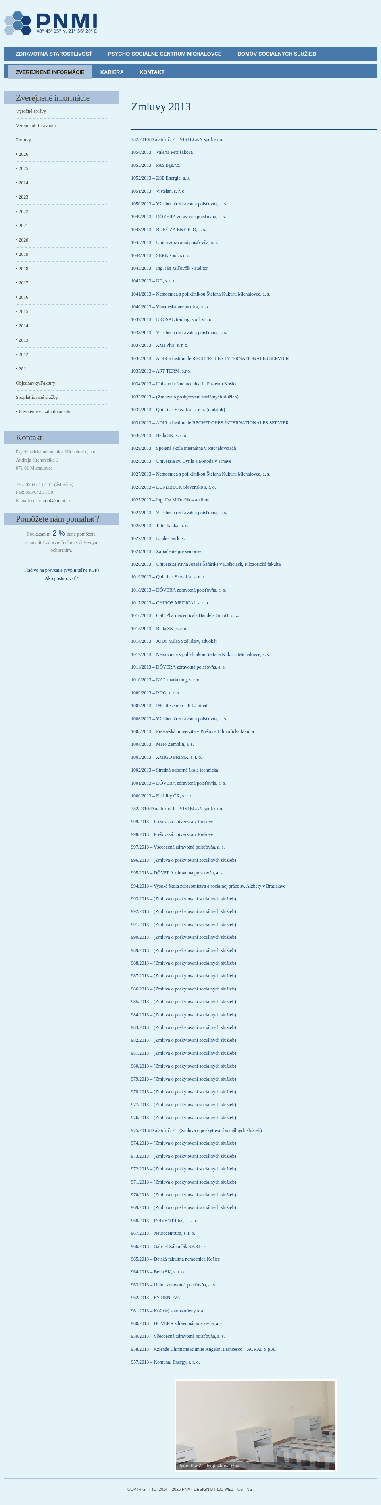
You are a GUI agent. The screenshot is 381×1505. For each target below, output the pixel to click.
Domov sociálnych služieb (276, 54)
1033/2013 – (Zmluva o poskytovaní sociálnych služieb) (185, 397)
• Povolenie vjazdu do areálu (43, 411)
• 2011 (22, 368)
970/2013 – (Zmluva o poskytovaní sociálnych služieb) (183, 1194)
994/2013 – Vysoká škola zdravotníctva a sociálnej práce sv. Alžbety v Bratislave (208, 886)
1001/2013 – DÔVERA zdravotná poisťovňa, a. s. (178, 783)
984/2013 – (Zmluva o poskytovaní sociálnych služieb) (183, 1015)
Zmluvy (23, 140)
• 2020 (22, 240)
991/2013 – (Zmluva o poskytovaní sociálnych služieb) (183, 924)
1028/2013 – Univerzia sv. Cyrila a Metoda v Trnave (181, 461)
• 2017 (22, 283)
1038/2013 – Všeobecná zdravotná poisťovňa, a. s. (179, 332)
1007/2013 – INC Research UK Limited (169, 705)
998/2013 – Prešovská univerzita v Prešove (172, 834)
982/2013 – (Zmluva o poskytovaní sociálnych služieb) (183, 1040)
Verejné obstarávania (36, 125)
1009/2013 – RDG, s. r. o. (155, 693)
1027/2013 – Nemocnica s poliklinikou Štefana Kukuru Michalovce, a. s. (200, 474)
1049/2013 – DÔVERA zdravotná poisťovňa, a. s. (178, 216)
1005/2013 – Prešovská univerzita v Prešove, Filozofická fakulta (192, 731)
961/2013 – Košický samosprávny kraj (167, 1310)
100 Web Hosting (235, 1489)
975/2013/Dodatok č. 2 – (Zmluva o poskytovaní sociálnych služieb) (196, 1130)
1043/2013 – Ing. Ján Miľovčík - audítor (169, 268)
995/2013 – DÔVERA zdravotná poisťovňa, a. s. (177, 873)
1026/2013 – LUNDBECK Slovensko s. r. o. (173, 487)
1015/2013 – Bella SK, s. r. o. (159, 628)
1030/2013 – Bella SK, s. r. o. (159, 435)
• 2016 (22, 297)
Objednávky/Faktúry (35, 383)
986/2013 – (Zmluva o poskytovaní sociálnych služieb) (183, 989)
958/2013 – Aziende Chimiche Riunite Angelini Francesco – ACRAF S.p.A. (203, 1349)
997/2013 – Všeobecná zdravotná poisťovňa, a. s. (178, 847)
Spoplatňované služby (37, 397)
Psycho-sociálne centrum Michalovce (164, 54)
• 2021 (22, 225)
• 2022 (22, 211)
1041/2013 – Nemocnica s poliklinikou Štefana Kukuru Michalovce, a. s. (200, 294)
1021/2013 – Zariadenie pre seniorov (166, 551)
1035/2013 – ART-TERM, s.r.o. (161, 371)
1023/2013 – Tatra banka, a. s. (159, 525)
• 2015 (22, 311)
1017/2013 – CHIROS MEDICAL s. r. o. (170, 602)
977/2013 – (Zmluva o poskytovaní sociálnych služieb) (183, 1104)
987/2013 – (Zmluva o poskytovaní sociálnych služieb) (183, 976)
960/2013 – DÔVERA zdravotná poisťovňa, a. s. (177, 1323)
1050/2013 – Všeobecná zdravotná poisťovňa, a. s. (179, 204)
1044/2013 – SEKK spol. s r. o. (160, 255)
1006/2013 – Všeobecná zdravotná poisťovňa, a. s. (179, 719)
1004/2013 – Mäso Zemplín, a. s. (162, 744)
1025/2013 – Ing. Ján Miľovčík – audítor (170, 500)
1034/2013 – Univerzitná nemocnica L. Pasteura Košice (184, 384)
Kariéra (112, 72)
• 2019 (22, 254)
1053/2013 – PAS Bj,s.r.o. (156, 165)
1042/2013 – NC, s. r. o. (154, 281)
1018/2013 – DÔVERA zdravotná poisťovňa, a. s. (178, 590)
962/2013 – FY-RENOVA (155, 1297)
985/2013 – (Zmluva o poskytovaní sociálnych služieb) (183, 1001)
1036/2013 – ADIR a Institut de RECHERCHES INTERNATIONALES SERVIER (210, 358)
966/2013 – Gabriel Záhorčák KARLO (168, 1246)
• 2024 (22, 183)
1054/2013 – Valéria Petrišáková (162, 152)
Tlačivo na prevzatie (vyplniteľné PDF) (61, 570)
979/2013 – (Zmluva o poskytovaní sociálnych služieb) (183, 1079)
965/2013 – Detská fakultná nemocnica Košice (175, 1259)
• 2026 (22, 154)
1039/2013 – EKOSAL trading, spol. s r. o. (171, 319)
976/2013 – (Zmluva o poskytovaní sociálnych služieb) (183, 1117)
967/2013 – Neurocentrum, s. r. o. (163, 1233)
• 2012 (22, 354)
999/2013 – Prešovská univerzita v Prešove (172, 821)
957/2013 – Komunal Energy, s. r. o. (165, 1362)
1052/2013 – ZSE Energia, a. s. (160, 178)
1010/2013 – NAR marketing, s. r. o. (165, 680)
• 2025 (22, 168)
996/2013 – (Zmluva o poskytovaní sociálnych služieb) (183, 860)
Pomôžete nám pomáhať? (57, 519)
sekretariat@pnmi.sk (51, 500)
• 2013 (22, 340)
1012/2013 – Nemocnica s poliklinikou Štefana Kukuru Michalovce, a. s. (200, 654)
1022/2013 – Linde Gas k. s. (158, 538)
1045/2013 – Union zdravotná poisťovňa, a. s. (174, 242)
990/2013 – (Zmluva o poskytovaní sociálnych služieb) (183, 937)
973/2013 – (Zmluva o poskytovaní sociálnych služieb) (183, 1156)
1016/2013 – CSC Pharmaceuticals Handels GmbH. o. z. (185, 615)
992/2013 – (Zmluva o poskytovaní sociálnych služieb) (183, 911)
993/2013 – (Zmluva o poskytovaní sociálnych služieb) (183, 898)
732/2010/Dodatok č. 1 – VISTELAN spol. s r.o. (177, 808)
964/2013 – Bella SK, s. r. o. (158, 1272)
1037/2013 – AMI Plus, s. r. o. (160, 345)
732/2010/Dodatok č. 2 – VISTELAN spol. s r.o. (177, 139)
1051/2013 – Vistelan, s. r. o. (158, 191)
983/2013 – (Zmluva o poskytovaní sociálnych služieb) (183, 1027)
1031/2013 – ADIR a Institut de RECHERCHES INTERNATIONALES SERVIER (210, 423)
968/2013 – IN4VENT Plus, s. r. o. (164, 1220)
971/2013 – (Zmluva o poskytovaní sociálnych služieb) (183, 1182)
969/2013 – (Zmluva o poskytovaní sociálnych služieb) (183, 1207)
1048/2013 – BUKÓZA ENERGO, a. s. (168, 229)
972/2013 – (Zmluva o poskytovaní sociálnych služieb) (183, 1169)
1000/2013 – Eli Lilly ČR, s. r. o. (162, 796)
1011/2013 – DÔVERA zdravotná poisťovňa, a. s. (178, 667)
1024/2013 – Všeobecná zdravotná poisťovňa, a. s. (179, 512)
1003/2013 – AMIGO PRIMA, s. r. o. (166, 757)
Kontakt (152, 72)
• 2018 (22, 268)
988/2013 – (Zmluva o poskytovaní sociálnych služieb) (183, 963)
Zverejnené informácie (50, 72)
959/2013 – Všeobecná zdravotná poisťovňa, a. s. (178, 1336)
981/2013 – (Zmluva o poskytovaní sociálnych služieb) (183, 1053)
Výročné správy (31, 111)
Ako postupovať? (61, 578)
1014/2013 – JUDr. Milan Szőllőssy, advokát (174, 641)
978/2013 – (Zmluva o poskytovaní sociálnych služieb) (183, 1092)
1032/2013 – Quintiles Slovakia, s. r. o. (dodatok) (178, 409)
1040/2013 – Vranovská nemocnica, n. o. (170, 307)
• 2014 (22, 326)
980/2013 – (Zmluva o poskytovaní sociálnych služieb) (183, 1066)
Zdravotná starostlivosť (54, 54)
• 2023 (22, 197)
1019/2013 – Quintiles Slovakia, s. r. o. (168, 577)
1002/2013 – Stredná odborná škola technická (174, 770)
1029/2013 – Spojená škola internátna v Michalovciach (183, 448)
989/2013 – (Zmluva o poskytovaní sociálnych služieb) (183, 950)
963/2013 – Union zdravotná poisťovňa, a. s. (173, 1285)
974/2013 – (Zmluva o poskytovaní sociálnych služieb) (183, 1143)
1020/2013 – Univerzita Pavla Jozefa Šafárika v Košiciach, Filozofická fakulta (206, 564)
